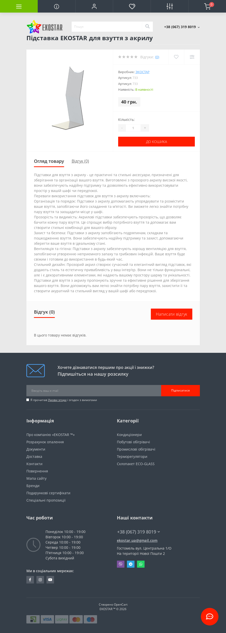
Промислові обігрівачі (136, 449)
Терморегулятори (132, 456)
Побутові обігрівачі (133, 442)
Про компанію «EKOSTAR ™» (50, 434)
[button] (94, 6)
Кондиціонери (129, 434)
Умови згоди (57, 400)
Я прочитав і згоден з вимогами (63, 400)
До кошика (156, 141)
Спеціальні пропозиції (46, 500)
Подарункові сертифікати (48, 493)
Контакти (34, 463)
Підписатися (180, 390)
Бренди (32, 485)
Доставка (34, 456)
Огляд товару (49, 161)
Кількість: (126, 119)
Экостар (142, 72)
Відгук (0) (80, 161)
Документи (35, 449)
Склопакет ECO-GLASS (136, 463)
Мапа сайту (36, 478)
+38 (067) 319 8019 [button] (138, 532)
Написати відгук (171, 314)
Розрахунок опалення (45, 442)
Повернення (37, 471)
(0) (157, 57)
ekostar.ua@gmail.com (137, 540)
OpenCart (120, 604)
